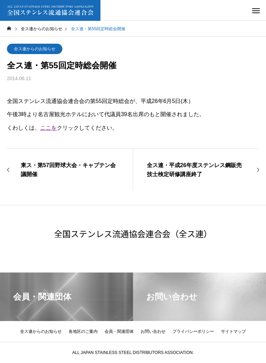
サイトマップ (233, 331)
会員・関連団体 (119, 331)
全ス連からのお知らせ (34, 48)
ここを (48, 128)
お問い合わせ (153, 331)
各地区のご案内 (83, 331)
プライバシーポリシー (193, 331)
